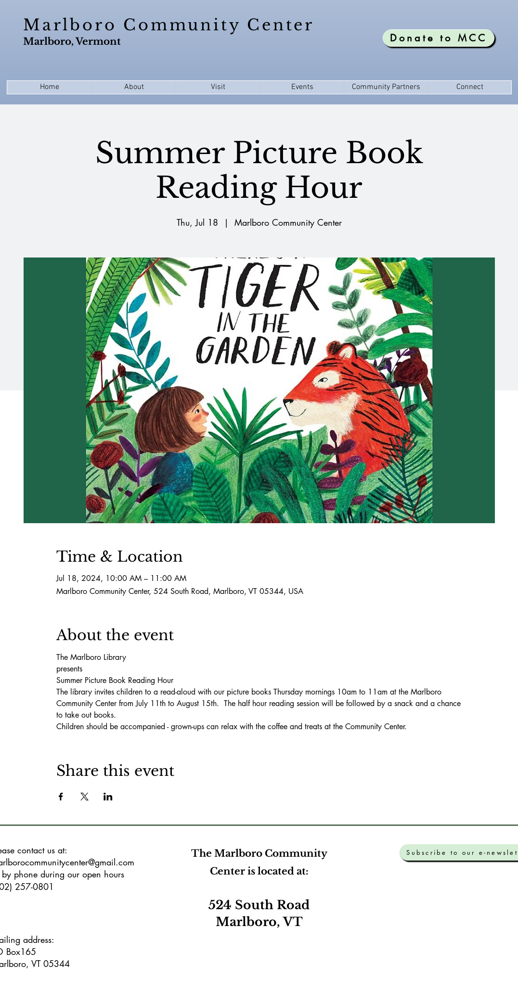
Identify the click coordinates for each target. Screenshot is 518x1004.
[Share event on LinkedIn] (108, 796)
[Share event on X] (84, 796)
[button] (133, 87)
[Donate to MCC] (438, 38)
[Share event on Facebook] (60, 796)
